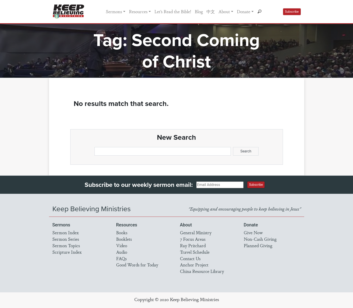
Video (121, 245)
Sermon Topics (66, 245)
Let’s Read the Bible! (172, 11)
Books (121, 232)
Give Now (253, 232)
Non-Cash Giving (260, 239)
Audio (121, 252)
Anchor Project (194, 265)
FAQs (121, 258)
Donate (243, 11)
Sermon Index (65, 232)
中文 (210, 11)
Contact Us (190, 258)
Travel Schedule (195, 252)
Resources (138, 11)
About (224, 11)
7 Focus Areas (192, 239)
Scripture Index (67, 252)
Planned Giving (258, 245)
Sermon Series (65, 239)
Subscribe (292, 11)
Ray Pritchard (193, 245)
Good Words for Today (137, 265)
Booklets (124, 239)
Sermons (114, 11)
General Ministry (196, 232)
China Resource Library (202, 271)
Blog (199, 11)
